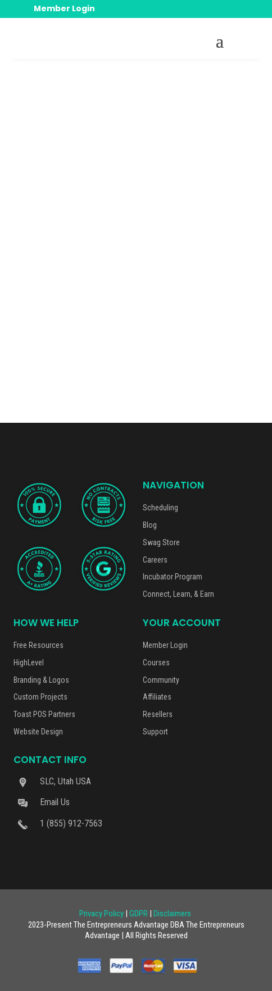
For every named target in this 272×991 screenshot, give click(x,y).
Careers (155, 559)
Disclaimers (172, 913)
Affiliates (157, 696)
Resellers (158, 714)
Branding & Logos (41, 679)
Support (155, 731)
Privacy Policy (101, 913)
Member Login (64, 8)
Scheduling (160, 507)
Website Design (38, 731)
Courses (156, 662)
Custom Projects (40, 696)
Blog (150, 524)
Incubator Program (172, 576)
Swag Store (161, 542)
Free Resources (38, 645)
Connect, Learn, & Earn (178, 594)
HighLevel (28, 662)
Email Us (55, 802)
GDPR (138, 913)
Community (161, 679)
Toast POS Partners (44, 714)
